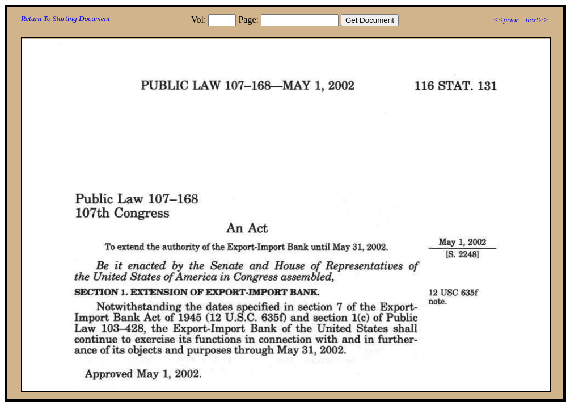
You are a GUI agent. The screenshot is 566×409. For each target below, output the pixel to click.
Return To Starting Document (65, 18)
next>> (537, 19)
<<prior (505, 19)
